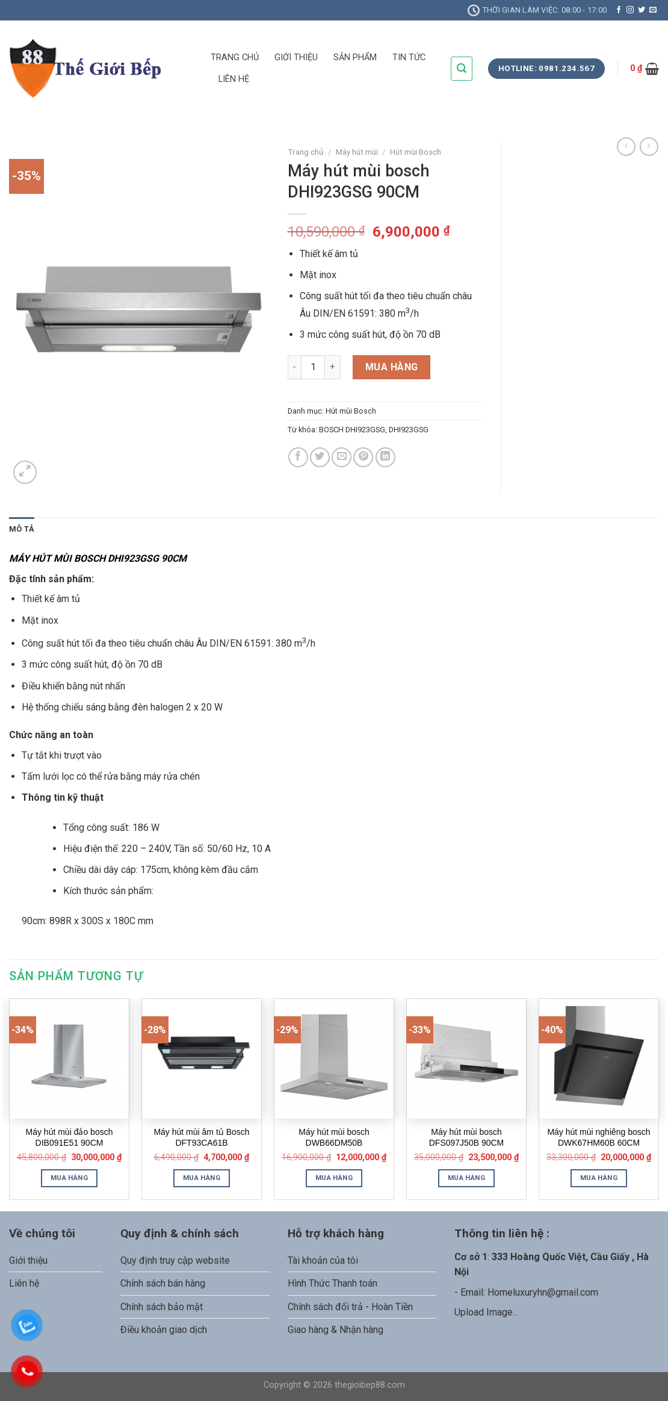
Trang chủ (306, 152)
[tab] (21, 529)
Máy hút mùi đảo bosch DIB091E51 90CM (69, 1137)
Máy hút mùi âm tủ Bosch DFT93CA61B (201, 1137)
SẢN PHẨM (355, 57)
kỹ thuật (85, 797)
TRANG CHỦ (235, 57)
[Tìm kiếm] (461, 68)
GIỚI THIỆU (296, 57)
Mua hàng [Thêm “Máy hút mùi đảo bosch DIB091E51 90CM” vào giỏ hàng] (69, 1177)
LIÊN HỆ (233, 79)
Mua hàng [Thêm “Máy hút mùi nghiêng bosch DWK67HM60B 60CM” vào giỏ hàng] (598, 1177)
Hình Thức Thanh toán (332, 1283)
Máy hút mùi (357, 152)
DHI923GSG (408, 429)
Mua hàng (391, 367)
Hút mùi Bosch (415, 152)
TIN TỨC (408, 57)
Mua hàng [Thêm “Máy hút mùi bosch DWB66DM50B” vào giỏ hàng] (334, 1177)
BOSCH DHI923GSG (352, 429)
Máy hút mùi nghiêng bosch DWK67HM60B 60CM (598, 1137)
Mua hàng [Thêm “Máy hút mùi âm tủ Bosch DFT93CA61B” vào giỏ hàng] (201, 1177)
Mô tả (21, 528)
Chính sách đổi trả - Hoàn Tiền (350, 1306)
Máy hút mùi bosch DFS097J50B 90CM (466, 1137)
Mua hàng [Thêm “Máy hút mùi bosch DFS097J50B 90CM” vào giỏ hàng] (466, 1177)
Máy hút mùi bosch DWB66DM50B (334, 1137)
